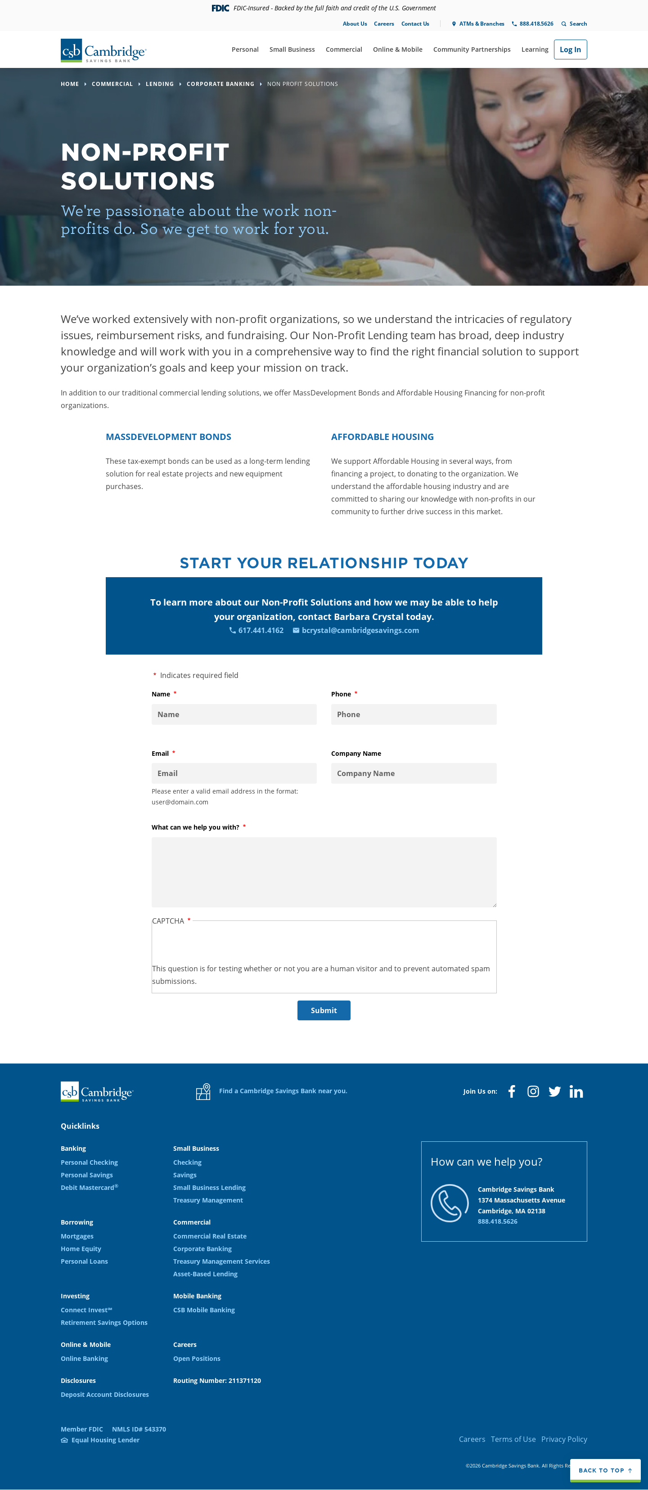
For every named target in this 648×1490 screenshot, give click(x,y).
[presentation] (220, 944)
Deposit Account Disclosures (105, 1394)
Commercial (344, 49)
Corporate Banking (202, 1248)
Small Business (292, 49)
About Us (355, 23)
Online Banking (84, 1358)
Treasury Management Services (221, 1261)
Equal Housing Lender (106, 1440)
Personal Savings (87, 1175)
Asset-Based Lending (205, 1274)
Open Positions (196, 1358)
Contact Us (415, 23)
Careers (384, 23)
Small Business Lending (209, 1187)
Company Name (356, 753)
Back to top (601, 1470)
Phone (356, 694)
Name (176, 694)
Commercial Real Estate (210, 1236)
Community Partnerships (472, 49)
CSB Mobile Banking (204, 1310)
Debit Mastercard (89, 1187)
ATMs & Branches (481, 23)
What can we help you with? (210, 827)
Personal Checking (89, 1162)
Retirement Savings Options (104, 1322)
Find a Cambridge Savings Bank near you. (271, 1091)
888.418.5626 (536, 23)
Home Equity (81, 1248)
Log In (570, 49)
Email (175, 753)
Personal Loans (84, 1261)
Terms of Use (513, 1439)
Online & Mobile (398, 49)
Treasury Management (208, 1200)
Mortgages (77, 1236)
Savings (185, 1175)
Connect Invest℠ (86, 1310)
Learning (535, 49)
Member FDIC (82, 1429)
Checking (187, 1162)
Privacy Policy (564, 1439)
